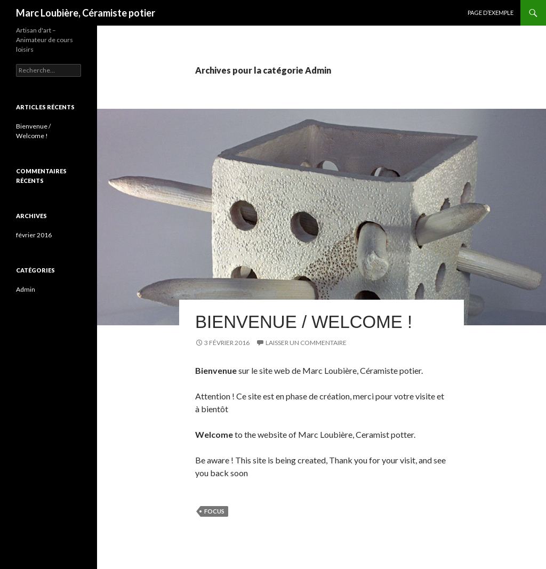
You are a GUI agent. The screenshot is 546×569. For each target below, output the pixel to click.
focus (214, 511)
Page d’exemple (490, 12)
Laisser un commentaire (306, 343)
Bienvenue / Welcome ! (303, 322)
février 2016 (34, 235)
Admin (25, 289)
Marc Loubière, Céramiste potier (85, 13)
